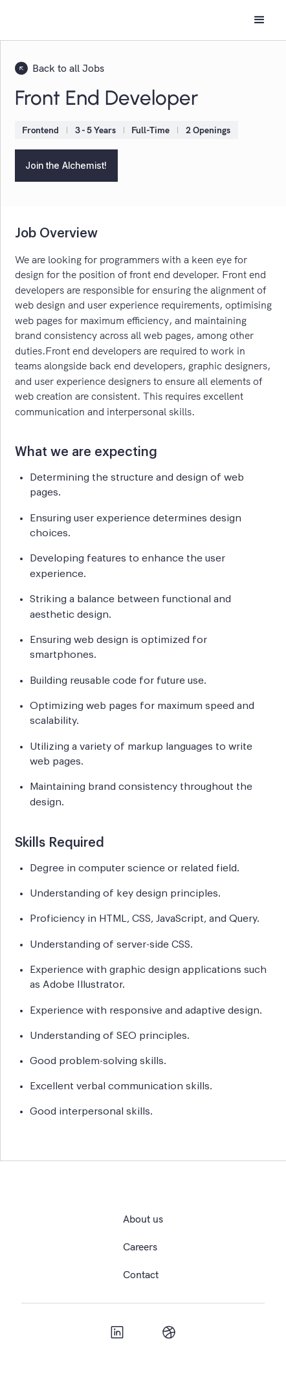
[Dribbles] (169, 1332)
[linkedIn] (117, 1332)
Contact (141, 1274)
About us (143, 1218)
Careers (140, 1246)
